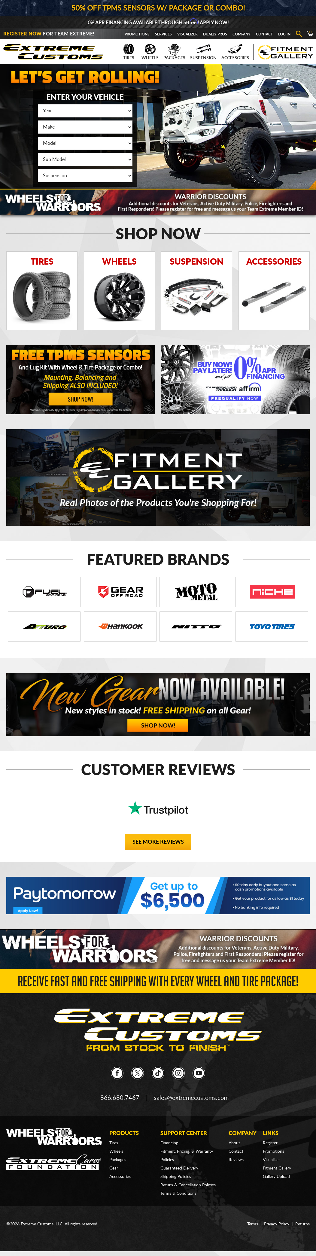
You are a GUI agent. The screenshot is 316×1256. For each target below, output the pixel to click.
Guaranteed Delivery (179, 1168)
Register (270, 1143)
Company (241, 34)
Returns (302, 1224)
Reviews (236, 1160)
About (234, 1143)
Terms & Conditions (178, 1193)
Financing (169, 1143)
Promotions (137, 34)
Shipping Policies (175, 1177)
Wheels (150, 52)
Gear (113, 1168)
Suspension (203, 52)
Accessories (235, 52)
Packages (174, 52)
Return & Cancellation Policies (188, 1185)
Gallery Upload (276, 1177)
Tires (128, 52)
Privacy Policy (276, 1224)
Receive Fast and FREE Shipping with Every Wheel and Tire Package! (158, 983)
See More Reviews (158, 842)
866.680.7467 (119, 1098)
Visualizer (187, 34)
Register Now (22, 34)
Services (163, 34)
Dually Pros (215, 34)
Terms (252, 1224)
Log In (284, 34)
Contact (264, 34)
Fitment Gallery (277, 1168)
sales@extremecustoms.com (191, 1098)
